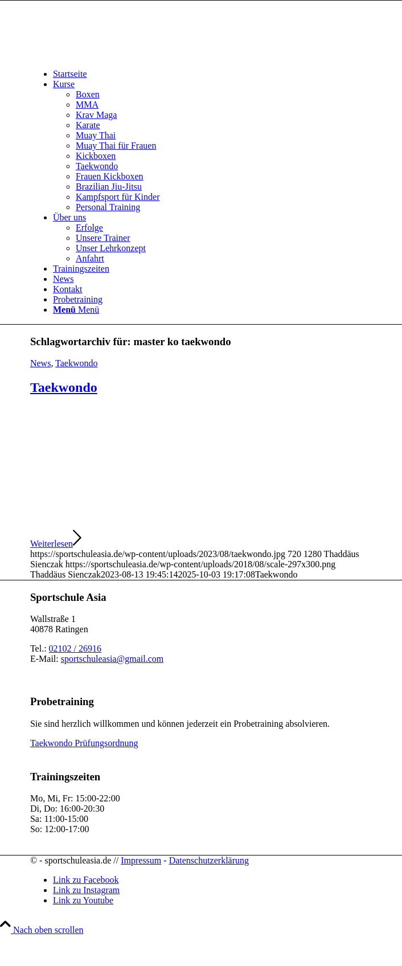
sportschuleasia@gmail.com (112, 659)
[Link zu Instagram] (86, 890)
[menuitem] (212, 74)
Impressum (141, 860)
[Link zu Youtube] (83, 900)
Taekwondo (76, 363)
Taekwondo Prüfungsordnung (84, 743)
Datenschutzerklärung (209, 860)
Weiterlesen (55, 544)
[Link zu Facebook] (86, 880)
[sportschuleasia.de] (115, 54)
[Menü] (76, 309)
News (40, 363)
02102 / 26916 (75, 648)
